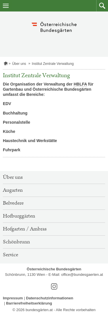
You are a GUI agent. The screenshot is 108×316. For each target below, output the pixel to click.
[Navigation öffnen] (6, 5)
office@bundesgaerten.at (82, 274)
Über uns (19, 64)
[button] (102, 5)
